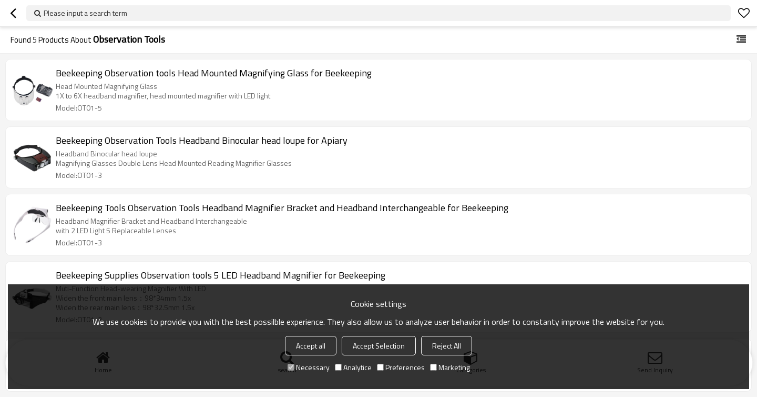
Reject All (446, 345)
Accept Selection (379, 345)
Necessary (309, 367)
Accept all (310, 345)
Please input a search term (85, 12)
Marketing (450, 367)
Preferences (401, 367)
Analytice (353, 367)
